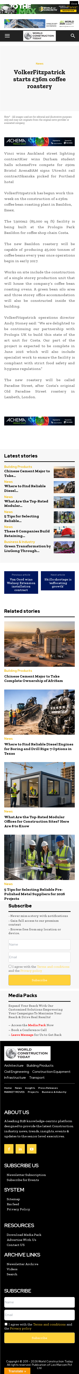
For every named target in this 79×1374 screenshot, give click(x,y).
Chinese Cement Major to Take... (27, 473)
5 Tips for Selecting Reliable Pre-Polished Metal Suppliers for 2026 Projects (34, 894)
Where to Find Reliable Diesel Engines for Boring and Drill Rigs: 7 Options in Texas (38, 749)
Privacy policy (31, 971)
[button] (7, 36)
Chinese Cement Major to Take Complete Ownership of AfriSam (33, 678)
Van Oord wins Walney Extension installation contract (21, 585)
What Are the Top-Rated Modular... (26, 503)
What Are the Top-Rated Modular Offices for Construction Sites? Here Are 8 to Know (36, 821)
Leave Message (22, 1035)
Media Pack (37, 1025)
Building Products (18, 466)
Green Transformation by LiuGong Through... (27, 548)
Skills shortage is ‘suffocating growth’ (57, 583)
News (40, 63)
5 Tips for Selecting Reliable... (21, 518)
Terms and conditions (53, 967)
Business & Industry (19, 542)
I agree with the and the (39, 969)
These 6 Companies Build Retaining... (27, 533)
